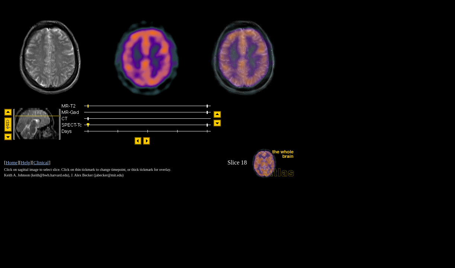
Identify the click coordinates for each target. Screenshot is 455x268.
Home (12, 162)
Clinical (41, 162)
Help (25, 162)
